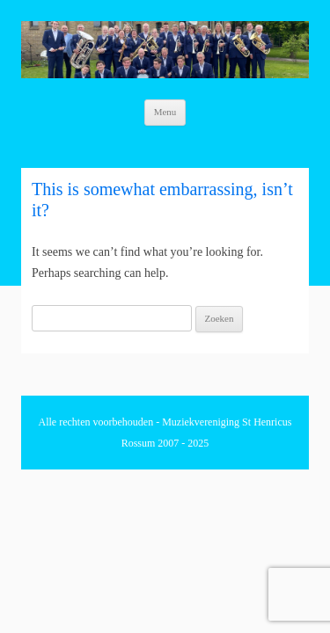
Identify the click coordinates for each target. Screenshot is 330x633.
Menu (165, 111)
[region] (165, 49)
